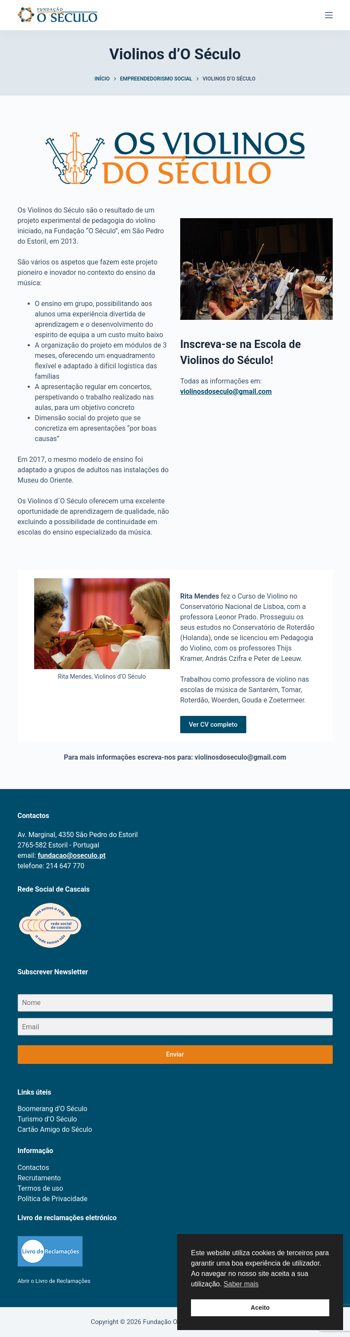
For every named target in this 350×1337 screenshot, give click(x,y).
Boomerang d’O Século (53, 1109)
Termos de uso (41, 1188)
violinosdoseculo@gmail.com (226, 391)
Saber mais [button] (241, 1284)
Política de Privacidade (53, 1199)
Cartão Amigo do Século (55, 1129)
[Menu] (329, 15)
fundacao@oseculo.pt (71, 855)
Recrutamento (39, 1178)
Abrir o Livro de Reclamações (54, 1281)
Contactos (33, 1167)
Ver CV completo (213, 724)
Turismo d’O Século (47, 1119)
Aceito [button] (260, 1307)
